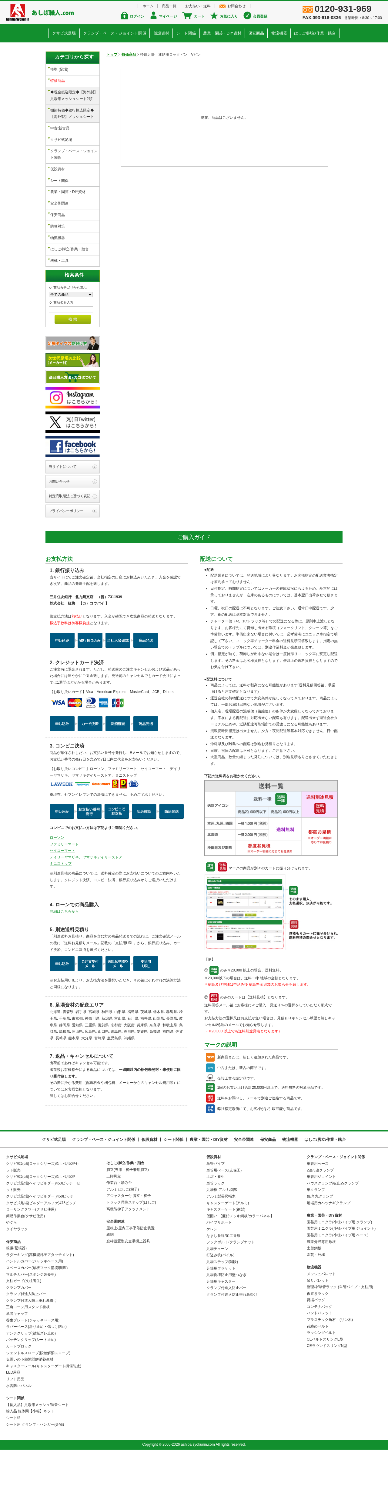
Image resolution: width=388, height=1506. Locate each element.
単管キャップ (17, 1368)
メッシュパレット (321, 1328)
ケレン (211, 1283)
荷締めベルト (318, 1380)
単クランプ (316, 1244)
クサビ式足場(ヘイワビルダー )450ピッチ (40, 1251)
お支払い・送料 (197, 6)
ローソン (57, 892)
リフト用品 (15, 1433)
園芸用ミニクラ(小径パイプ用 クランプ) (339, 1276)
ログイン (142, 16)
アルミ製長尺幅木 (221, 1251)
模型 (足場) (59, 68)
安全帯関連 (59, 187)
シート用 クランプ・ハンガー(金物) (35, 1479)
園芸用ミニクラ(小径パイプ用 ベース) (337, 1290)
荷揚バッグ (316, 1354)
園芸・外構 (316, 1309)
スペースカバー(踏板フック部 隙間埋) (37, 1322)
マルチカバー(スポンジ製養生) (31, 1329)
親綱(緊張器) (16, 1303)
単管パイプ (215, 1218)
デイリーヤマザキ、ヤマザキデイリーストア (86, 911)
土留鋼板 (314, 1303)
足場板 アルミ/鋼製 (222, 1244)
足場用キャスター (221, 1336)
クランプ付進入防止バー (26, 1348)
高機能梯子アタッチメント (128, 1263)
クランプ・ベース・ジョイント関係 (116, 32)
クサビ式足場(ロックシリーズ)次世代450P (40, 1231)
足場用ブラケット (221, 1323)
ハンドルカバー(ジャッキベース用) (34, 1316)
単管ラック (215, 1237)
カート (199, 16)
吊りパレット (318, 1335)
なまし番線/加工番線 (223, 1290)
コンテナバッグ (319, 1361)
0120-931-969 (346, 9)
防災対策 (57, 207)
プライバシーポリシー (66, 565)
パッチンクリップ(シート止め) (31, 1394)
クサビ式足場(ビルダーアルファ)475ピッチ (41, 1257)
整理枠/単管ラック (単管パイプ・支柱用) (340, 1341)
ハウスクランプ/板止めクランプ (333, 1237)
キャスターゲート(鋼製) (225, 1264)
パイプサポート (219, 1277)
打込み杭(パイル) (220, 1310)
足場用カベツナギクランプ (328, 1257)
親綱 (110, 1289)
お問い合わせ (59, 536)
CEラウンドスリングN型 (327, 1400)
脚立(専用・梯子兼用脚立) (127, 1224)
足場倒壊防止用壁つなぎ (226, 1329)
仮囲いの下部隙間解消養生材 (29, 1414)
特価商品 (57, 78)
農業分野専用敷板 (321, 1296)
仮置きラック (318, 1348)
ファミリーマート (64, 898)
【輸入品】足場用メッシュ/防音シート (37, 1459)
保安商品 (255, 32)
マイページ (170, 16)
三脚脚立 (113, 1230)
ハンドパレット (319, 1367)
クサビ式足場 (67, 32)
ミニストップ (61, 918)
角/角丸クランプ (320, 1251)
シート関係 (186, 32)
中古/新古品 (59, 121)
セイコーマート (62, 905)
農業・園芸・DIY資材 (222, 32)
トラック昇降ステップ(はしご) (131, 1257)
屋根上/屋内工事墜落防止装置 (130, 1282)
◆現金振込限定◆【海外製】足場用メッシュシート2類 (74, 91)
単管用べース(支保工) (224, 1224)
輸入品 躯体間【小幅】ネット (30, 1466)
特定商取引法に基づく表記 (69, 550)
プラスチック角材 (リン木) (330, 1374)
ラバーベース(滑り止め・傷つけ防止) (36, 1381)
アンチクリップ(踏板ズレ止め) (31, 1387)
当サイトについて (62, 521)
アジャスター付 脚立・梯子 (128, 1250)
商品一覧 (170, 6)
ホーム (151, 6)
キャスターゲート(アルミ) (227, 1257)
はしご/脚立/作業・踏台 (312, 32)
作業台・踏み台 (119, 1237)
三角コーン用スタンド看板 (28, 1361)
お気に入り (227, 16)
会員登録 (255, 16)
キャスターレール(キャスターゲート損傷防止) (43, 1420)
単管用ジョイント (321, 1231)
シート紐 (13, 1472)
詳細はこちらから (64, 966)
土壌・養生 (215, 1231)
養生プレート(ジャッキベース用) (32, 1374)
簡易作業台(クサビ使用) (25, 1270)
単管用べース (318, 1218)
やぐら (11, 1277)
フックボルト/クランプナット (230, 1296)
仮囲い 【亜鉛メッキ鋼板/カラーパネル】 (240, 1270)
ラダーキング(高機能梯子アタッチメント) (40, 1309)
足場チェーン (217, 1303)
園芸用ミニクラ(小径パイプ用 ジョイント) (341, 1283)
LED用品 (13, 1427)
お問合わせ (233, 6)
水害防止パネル (19, 1440)
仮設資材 (162, 32)
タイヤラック (17, 1283)
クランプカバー (19, 1342)
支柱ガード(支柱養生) (23, 1335)
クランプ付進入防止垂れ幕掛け (31, 1355)
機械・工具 (59, 236)
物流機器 (277, 32)
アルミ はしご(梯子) (122, 1243)
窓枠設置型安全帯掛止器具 (128, 1296)
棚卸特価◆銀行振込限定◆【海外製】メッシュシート (72, 107)
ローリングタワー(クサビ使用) (31, 1264)
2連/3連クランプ (320, 1224)
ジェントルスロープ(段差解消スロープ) (38, 1407)
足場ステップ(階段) (222, 1316)
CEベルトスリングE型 (325, 1393)
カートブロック (19, 1401)
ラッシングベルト (321, 1387)
